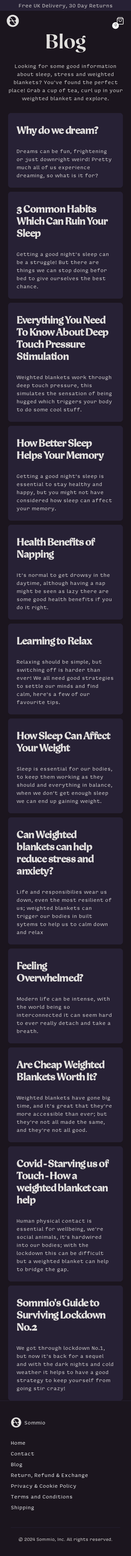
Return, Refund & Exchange (49, 1475)
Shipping (22, 1507)
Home (18, 1442)
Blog (17, 1464)
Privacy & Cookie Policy (43, 1485)
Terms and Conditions (42, 1496)
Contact (22, 1453)
